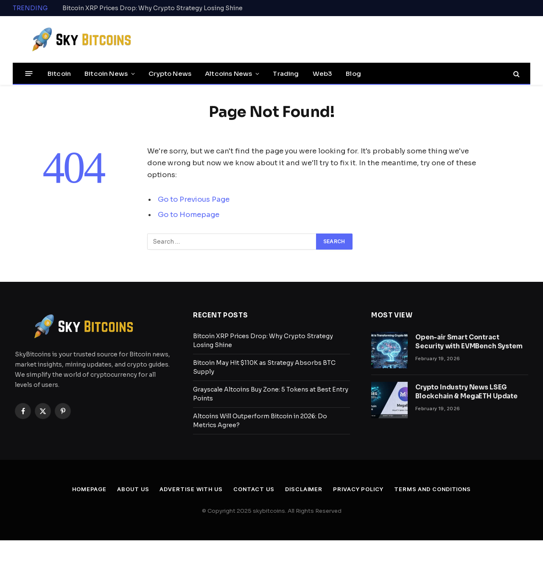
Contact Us (253, 489)
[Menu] (29, 73)
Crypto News (169, 73)
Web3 (323, 73)
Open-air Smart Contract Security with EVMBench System (469, 341)
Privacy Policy (358, 489)
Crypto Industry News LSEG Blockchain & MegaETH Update (466, 391)
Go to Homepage (188, 214)
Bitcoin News (106, 73)
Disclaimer (303, 489)
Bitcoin (59, 73)
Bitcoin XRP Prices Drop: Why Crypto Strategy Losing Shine (152, 8)
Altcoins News (228, 73)
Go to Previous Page (194, 199)
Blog (353, 73)
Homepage (89, 489)
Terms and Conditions (432, 489)
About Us (133, 489)
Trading (286, 73)
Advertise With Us (191, 489)
